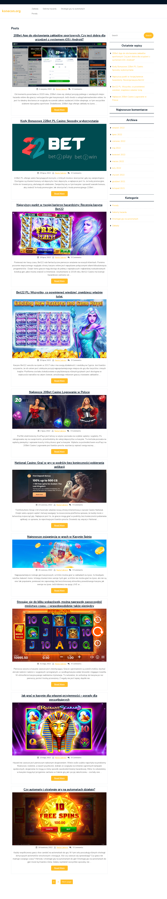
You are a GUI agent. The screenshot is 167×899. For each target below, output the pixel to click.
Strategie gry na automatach (73, 9)
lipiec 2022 (117, 134)
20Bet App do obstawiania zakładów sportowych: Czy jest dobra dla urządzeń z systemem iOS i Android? (59, 37)
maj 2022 (116, 148)
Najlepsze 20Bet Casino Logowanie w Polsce (59, 392)
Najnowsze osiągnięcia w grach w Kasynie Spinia (59, 537)
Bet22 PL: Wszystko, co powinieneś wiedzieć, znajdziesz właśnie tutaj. (59, 294)
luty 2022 (116, 168)
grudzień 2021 (118, 181)
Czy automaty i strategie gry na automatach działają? (59, 789)
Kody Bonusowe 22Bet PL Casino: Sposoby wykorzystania (59, 121)
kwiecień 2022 (118, 154)
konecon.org (11, 11)
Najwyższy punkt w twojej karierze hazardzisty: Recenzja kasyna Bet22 (59, 207)
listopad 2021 (118, 188)
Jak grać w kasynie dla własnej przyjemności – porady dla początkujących (59, 698)
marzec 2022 (118, 161)
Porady (34, 13)
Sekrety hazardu (49, 9)
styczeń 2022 (118, 175)
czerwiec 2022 (118, 141)
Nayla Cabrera (61, 89)
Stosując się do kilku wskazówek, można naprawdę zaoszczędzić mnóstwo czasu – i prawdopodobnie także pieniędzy (59, 604)
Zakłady (35, 9)
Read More (61, 110)
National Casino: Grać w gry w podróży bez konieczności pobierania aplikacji (59, 465)
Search (148, 35)
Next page (66, 881)
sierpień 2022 (118, 127)
